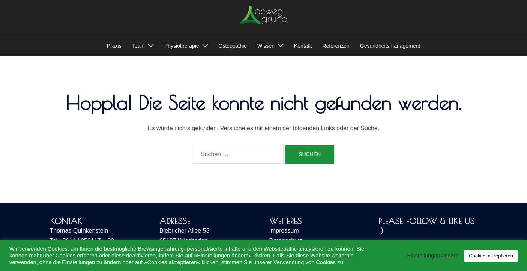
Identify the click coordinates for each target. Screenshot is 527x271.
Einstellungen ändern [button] (433, 256)
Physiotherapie (181, 46)
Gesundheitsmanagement (390, 46)
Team (138, 46)
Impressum (284, 230)
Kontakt (303, 46)
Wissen (266, 46)
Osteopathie (233, 46)
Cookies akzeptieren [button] (491, 256)
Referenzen (335, 46)
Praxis (114, 46)
